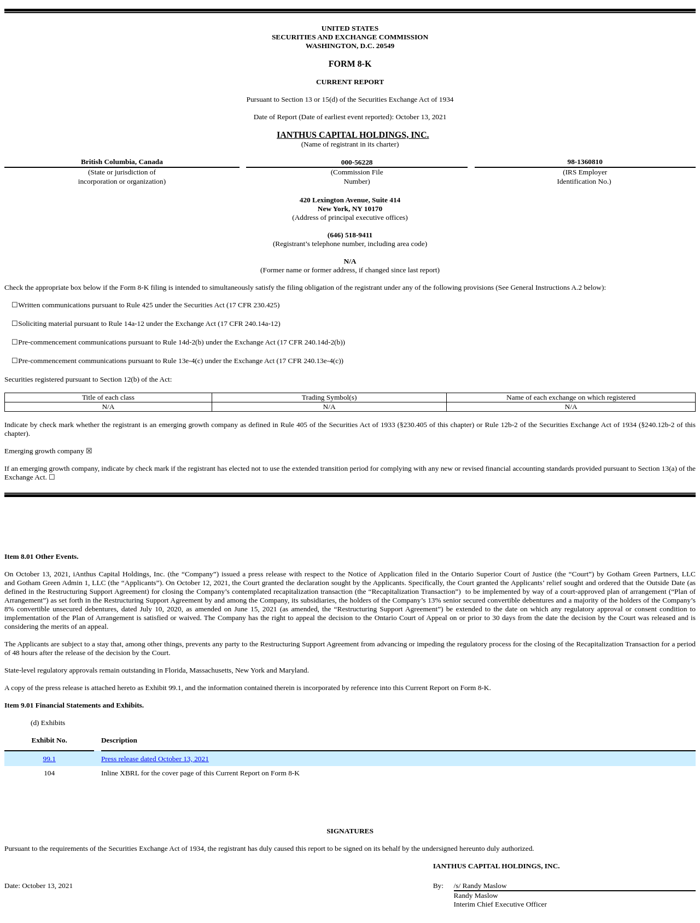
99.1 (49, 759)
